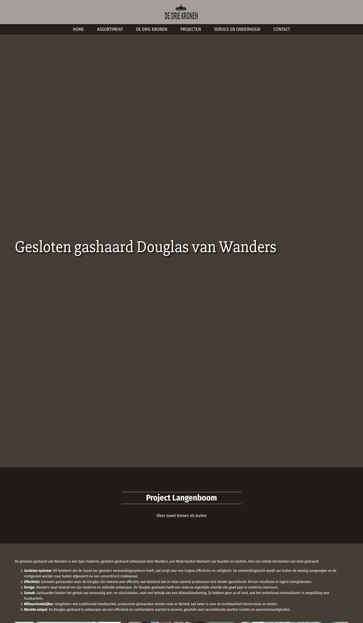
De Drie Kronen (151, 29)
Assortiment (110, 29)
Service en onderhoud (237, 29)
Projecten (190, 29)
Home (78, 29)
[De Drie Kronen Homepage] (181, 12)
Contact (281, 29)
